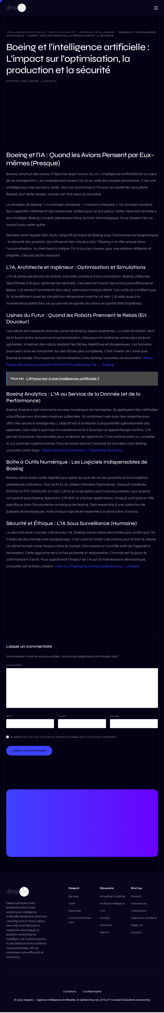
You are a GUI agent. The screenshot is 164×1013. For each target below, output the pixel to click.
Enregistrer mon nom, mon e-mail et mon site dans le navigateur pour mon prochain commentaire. (64, 737)
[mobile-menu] (154, 8)
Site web (114, 716)
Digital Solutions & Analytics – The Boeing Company (82, 450)
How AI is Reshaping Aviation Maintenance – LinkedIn (98, 566)
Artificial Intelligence (22, 81)
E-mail (62, 716)
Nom (9, 716)
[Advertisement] (82, 116)
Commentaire (14, 665)
